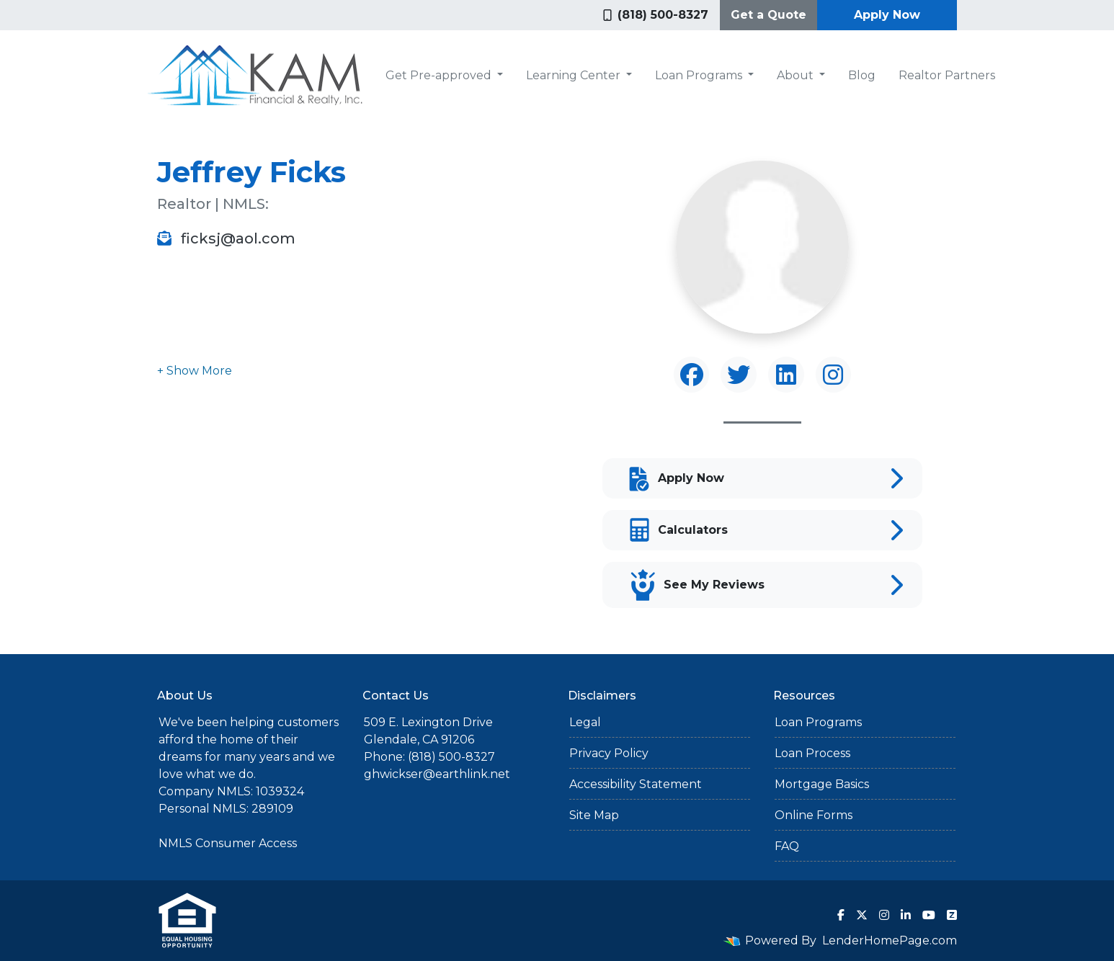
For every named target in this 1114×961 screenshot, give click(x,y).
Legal (585, 722)
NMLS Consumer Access (228, 843)
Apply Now (887, 15)
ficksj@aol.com (226, 238)
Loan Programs (700, 75)
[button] (194, 370)
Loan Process (812, 753)
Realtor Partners (947, 75)
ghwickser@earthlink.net (437, 774)
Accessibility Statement (635, 784)
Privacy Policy (609, 753)
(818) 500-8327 (655, 15)
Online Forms (813, 815)
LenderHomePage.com (889, 940)
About (796, 75)
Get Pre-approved (440, 75)
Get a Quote (768, 15)
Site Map (594, 815)
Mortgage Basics (822, 784)
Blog (861, 75)
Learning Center (574, 75)
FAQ (787, 846)
